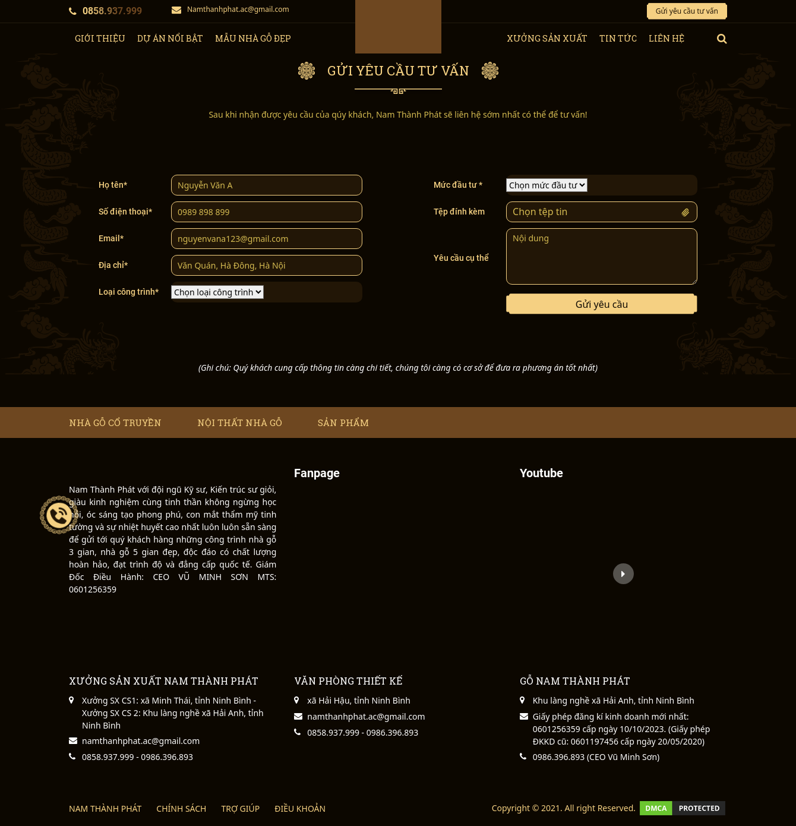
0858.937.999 (105, 11)
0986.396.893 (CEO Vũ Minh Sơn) (596, 756)
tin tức (618, 38)
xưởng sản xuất (547, 38)
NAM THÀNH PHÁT (105, 808)
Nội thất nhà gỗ (239, 422)
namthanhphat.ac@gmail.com (141, 740)
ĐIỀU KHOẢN (300, 808)
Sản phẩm (343, 422)
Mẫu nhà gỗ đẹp (253, 38)
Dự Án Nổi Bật (170, 38)
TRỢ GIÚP (240, 808)
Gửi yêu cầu (602, 304)
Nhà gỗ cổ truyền (115, 422)
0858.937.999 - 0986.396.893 (137, 756)
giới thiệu (100, 38)
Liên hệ (666, 38)
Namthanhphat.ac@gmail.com (230, 9)
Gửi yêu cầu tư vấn (687, 11)
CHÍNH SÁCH (181, 808)
